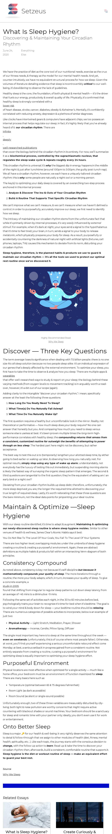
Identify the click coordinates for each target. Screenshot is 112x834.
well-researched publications (20, 147)
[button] (106, 11)
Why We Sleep (56, 341)
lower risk (8, 105)
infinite (7, 131)
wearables (9, 375)
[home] (25, 11)
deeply (7, 139)
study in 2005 (11, 586)
